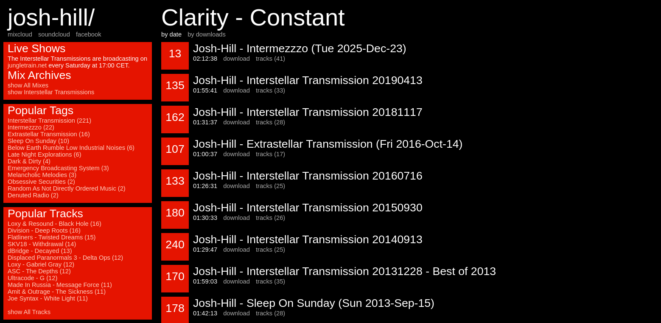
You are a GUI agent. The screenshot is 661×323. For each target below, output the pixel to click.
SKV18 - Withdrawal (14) (42, 244)
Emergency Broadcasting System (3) (58, 168)
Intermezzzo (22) (31, 127)
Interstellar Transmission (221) (49, 120)
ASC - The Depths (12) (39, 271)
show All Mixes (28, 85)
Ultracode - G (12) (32, 278)
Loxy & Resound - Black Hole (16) (54, 223)
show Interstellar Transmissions (51, 92)
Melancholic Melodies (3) (42, 174)
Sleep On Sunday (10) (38, 141)
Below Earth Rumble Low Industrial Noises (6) (71, 147)
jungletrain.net (27, 65)
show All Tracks (29, 312)
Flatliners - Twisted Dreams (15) (51, 237)
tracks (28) (270, 122)
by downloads (207, 34)
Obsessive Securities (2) (41, 181)
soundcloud (54, 34)
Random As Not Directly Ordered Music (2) (67, 188)
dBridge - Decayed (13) (40, 250)
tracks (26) (270, 217)
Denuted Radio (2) (33, 195)
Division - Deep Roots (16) (44, 230)
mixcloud (20, 34)
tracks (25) (270, 186)
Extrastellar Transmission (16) (49, 134)
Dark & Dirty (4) (29, 161)
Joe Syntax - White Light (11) (48, 298)
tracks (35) (270, 281)
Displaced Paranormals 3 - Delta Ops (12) (65, 257)
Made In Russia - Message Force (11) (60, 284)
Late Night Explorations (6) (44, 154)
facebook (88, 34)
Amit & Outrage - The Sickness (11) (57, 291)
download (236, 58)
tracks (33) (270, 90)
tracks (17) (270, 154)
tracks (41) (270, 58)
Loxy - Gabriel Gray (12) (41, 264)
